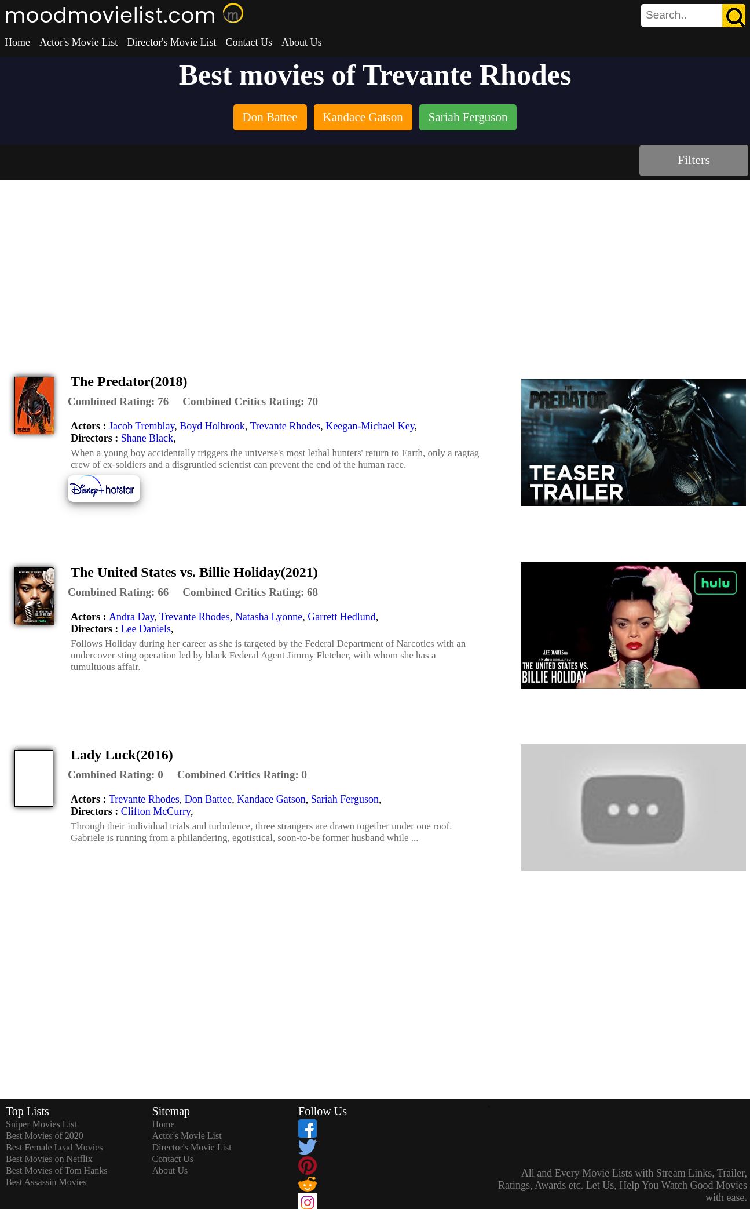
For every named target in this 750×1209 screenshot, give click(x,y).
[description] (118, 401)
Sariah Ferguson (345, 799)
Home (17, 42)
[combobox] (667, 15)
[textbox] (667, 15)
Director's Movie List (171, 42)
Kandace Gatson (271, 799)
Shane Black (147, 438)
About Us (301, 42)
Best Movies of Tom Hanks (56, 1170)
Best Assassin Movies (46, 1182)
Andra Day (131, 616)
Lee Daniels (146, 629)
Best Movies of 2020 (44, 1136)
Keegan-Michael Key (369, 426)
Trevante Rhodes (285, 426)
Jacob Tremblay (141, 426)
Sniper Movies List (41, 1124)
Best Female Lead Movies (54, 1147)
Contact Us (248, 42)
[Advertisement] (375, 266)
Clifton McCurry (156, 811)
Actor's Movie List (78, 42)
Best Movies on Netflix (49, 1159)
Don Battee (208, 799)
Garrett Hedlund (341, 616)
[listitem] (270, 118)
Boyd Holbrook (212, 426)
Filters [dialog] (694, 159)
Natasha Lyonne (268, 616)
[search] (693, 15)
